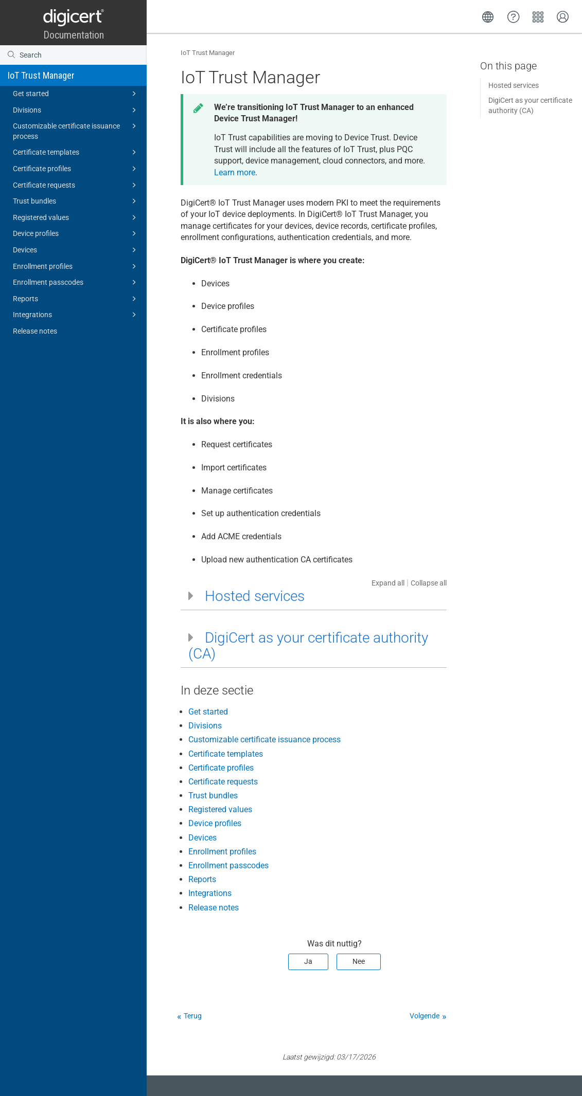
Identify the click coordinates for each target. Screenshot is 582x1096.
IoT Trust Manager (41, 75)
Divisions (76, 110)
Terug (193, 1016)
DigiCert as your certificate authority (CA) (530, 105)
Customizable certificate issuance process (76, 130)
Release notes (35, 331)
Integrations (76, 314)
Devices (76, 249)
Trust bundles (76, 201)
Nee (358, 961)
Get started (76, 93)
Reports (76, 298)
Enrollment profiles (76, 266)
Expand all (388, 583)
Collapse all (429, 583)
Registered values (76, 217)
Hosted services (513, 85)
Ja (308, 961)
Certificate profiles (76, 168)
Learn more (234, 172)
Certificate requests (76, 185)
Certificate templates (76, 152)
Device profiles (76, 233)
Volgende (424, 1016)
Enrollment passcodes (76, 282)
